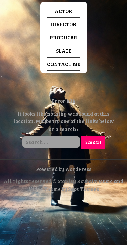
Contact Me (63, 64)
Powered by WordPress (63, 169)
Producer (63, 37)
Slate (63, 50)
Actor (63, 10)
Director (63, 24)
